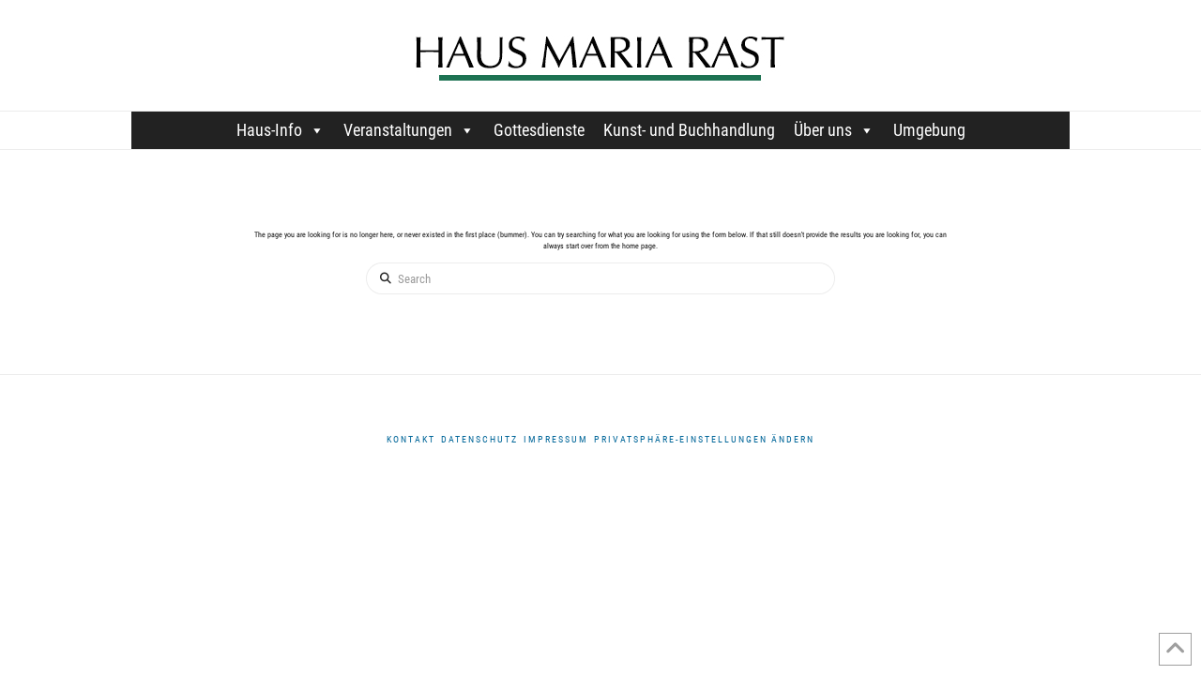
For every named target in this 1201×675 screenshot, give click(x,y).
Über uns (834, 130)
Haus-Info (280, 130)
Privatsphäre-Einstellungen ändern (704, 439)
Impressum (556, 439)
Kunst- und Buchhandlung (689, 130)
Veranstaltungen (409, 130)
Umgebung (929, 130)
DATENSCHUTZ (479, 439)
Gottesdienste (539, 130)
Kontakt (411, 439)
